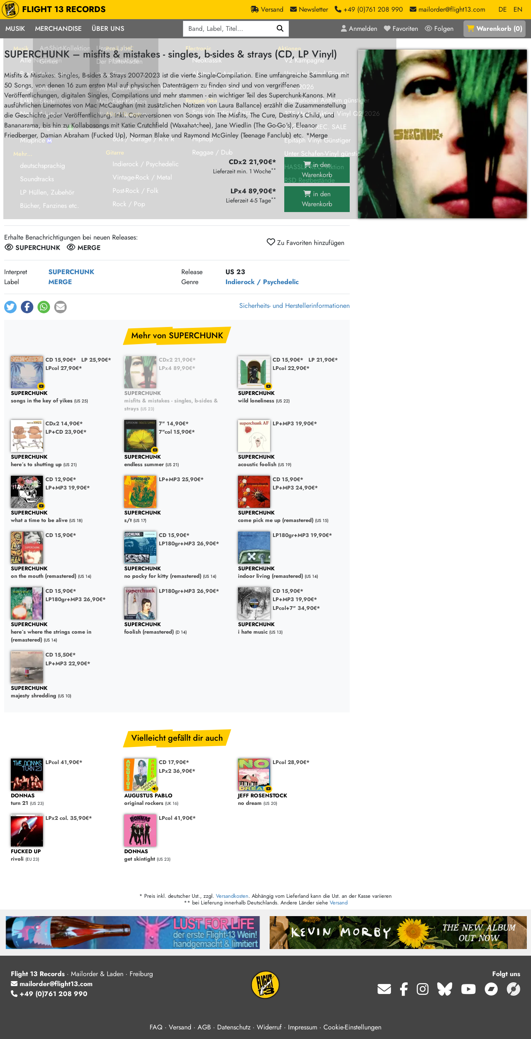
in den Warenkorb (317, 170)
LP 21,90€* (323, 360)
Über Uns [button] (108, 28)
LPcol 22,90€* (291, 368)
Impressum (302, 1027)
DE (502, 9)
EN (517, 9)
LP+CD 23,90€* (66, 432)
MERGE (60, 282)
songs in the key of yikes (63, 397)
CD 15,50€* (60, 655)
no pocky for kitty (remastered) (176, 572)
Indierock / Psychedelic (262, 282)
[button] (10, 307)
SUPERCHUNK (71, 272)
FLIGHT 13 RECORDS (55, 9)
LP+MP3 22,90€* (67, 663)
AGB (204, 1027)
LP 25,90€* (96, 360)
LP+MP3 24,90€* (295, 488)
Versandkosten (232, 896)
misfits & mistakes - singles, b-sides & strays (176, 401)
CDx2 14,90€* (64, 423)
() (494, 28)
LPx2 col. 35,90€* (68, 818)
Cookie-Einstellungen (352, 1027)
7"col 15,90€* (177, 432)
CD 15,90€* (60, 360)
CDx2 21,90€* (177, 360)
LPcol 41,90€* (64, 762)
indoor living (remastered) (290, 572)
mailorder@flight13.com (52, 984)
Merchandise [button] (58, 28)
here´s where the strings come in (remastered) (63, 632)
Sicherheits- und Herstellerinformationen (294, 305)
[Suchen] (280, 29)
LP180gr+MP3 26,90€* (189, 543)
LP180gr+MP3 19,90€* (302, 535)
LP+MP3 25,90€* (181, 479)
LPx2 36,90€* (177, 771)
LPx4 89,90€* (177, 368)
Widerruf (269, 1027)
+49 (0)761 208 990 (49, 994)
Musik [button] (15, 28)
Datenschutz (233, 1027)
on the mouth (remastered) (63, 572)
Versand (339, 903)
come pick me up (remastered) (290, 517)
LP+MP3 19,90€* (295, 423)
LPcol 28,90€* (291, 762)
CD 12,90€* (60, 479)
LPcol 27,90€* (63, 368)
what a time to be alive (63, 517)
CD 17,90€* (174, 762)
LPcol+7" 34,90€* (296, 608)
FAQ (156, 1027)
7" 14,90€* (174, 423)
